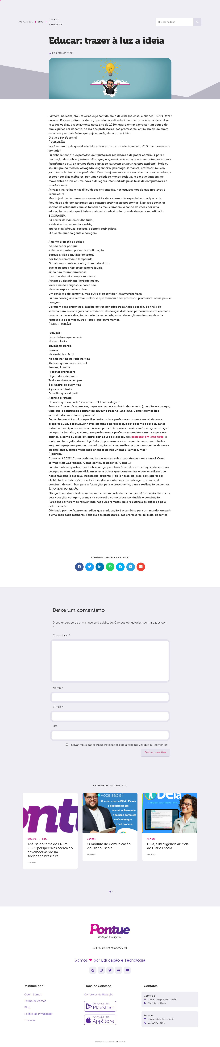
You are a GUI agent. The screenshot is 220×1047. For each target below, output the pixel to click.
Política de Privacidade (38, 1013)
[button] (79, 567)
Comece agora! (174, 5)
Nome (58, 687)
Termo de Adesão (35, 1001)
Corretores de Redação (98, 994)
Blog (27, 1007)
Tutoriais (29, 1020)
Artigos (91, 839)
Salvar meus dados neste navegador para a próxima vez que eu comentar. (119, 744)
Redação (32, 839)
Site (55, 725)
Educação (54, 19)
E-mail (58, 706)
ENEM (45, 839)
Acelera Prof (55, 25)
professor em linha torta (147, 436)
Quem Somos (33, 994)
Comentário (61, 635)
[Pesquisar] (197, 22)
